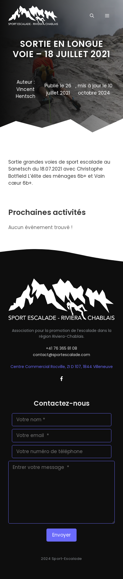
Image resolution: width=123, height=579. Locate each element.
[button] (92, 15)
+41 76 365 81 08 (61, 348)
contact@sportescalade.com (61, 354)
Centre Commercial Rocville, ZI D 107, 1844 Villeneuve (62, 366)
